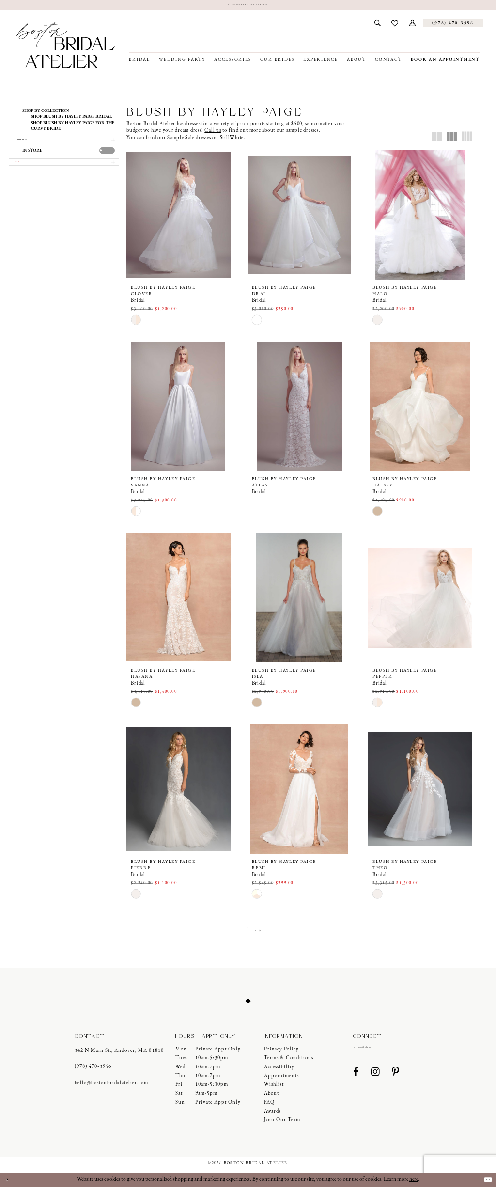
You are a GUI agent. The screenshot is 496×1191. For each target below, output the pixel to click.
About (271, 1097)
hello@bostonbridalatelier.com (111, 1086)
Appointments (281, 1079)
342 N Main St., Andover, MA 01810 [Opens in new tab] (119, 1054)
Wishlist (274, 1088)
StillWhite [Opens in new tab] (232, 141)
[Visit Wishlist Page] (395, 26)
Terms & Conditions (288, 1062)
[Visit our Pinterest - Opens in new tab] (396, 1079)
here (413, 1183)
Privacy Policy (281, 1052)
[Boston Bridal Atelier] (65, 48)
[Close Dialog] (11, 1183)
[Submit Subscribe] (417, 1052)
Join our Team (282, 1123)
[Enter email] (386, 1052)
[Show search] (377, 26)
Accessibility (279, 1070)
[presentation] (107, 162)
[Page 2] (255, 934)
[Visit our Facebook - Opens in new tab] (356, 1079)
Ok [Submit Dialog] (483, 1183)
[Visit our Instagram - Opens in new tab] (375, 1079)
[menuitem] (377, 26)
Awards (272, 1114)
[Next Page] (264, 934)
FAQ (269, 1106)
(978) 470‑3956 (93, 1070)
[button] (412, 26)
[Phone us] (453, 27)
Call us (212, 134)
